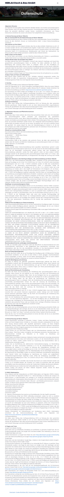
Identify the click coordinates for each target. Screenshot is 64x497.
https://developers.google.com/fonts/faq (47, 435)
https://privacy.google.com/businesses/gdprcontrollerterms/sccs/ (23, 469)
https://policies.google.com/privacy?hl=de (41, 437)
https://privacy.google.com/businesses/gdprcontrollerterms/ (40, 468)
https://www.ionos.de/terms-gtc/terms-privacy (39, 90)
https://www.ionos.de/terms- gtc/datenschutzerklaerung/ (21, 415)
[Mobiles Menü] (57, 3)
